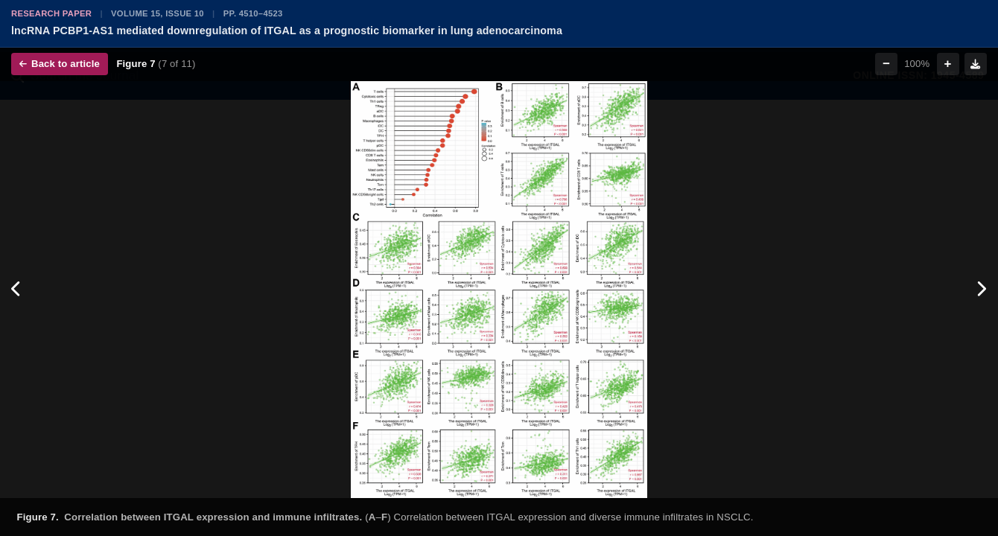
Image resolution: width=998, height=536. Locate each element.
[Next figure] (981, 289)
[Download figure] (975, 64)
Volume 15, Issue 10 (157, 13)
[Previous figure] (17, 289)
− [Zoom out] (886, 64)
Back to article (59, 63)
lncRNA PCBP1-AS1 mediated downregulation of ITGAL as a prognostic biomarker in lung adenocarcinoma (286, 30)
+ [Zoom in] (948, 64)
